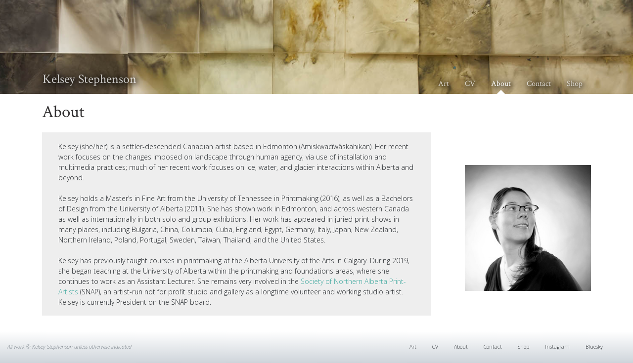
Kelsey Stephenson (89, 79)
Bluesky (594, 346)
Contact (539, 84)
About (501, 84)
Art (443, 84)
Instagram (557, 346)
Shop (575, 84)
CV (470, 84)
